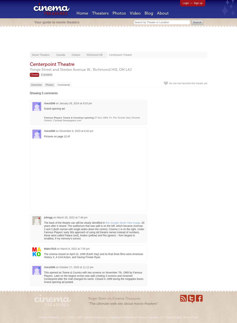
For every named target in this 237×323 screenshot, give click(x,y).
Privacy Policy (174, 317)
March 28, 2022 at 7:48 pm (72, 217)
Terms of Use (190, 317)
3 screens (46, 74)
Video (135, 13)
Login (186, 3)
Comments (63, 84)
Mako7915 (50, 248)
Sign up (198, 3)
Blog (149, 13)
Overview (36, 84)
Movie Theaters (41, 54)
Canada (60, 54)
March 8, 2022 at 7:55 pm (75, 248)
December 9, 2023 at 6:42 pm (76, 130)
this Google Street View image (123, 222)
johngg (48, 217)
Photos (119, 13)
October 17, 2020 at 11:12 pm (76, 267)
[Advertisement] (118, 39)
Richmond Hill (94, 54)
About (163, 13)
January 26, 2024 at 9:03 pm (75, 103)
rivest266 (49, 103)
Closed (35, 74)
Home (82, 13)
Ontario (76, 54)
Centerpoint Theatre (120, 54)
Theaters (100, 13)
